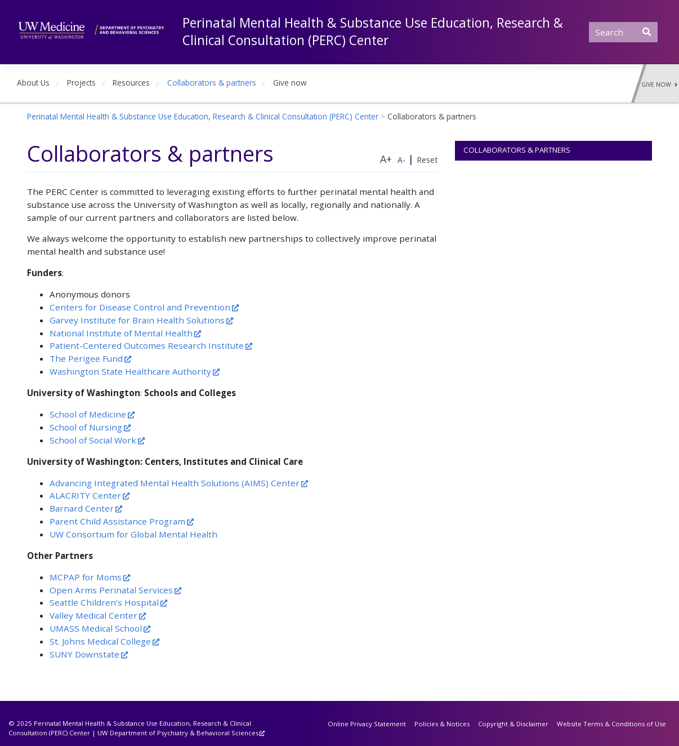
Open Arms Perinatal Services (111, 590)
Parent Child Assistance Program (117, 521)
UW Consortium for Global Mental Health (133, 534)
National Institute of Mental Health (121, 333)
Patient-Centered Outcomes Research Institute (147, 345)
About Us (33, 82)
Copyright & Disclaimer (513, 724)
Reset (427, 159)
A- (401, 159)
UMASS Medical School (96, 628)
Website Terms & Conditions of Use (611, 724)
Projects (81, 82)
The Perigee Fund (86, 358)
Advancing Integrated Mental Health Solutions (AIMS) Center (175, 483)
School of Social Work (93, 440)
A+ (386, 159)
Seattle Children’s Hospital (104, 602)
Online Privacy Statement (367, 724)
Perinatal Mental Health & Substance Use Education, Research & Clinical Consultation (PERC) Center (372, 31)
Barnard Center (82, 508)
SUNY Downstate (84, 654)
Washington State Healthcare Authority (130, 371)
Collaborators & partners (211, 82)
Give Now (659, 84)
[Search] (623, 32)
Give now (290, 82)
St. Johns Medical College (100, 641)
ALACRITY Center (85, 495)
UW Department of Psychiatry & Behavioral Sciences (177, 733)
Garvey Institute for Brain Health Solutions (137, 320)
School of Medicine (88, 414)
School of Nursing (86, 427)
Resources (131, 82)
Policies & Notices (442, 724)
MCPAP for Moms (86, 577)
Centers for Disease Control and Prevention (140, 307)
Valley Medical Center (93, 615)
